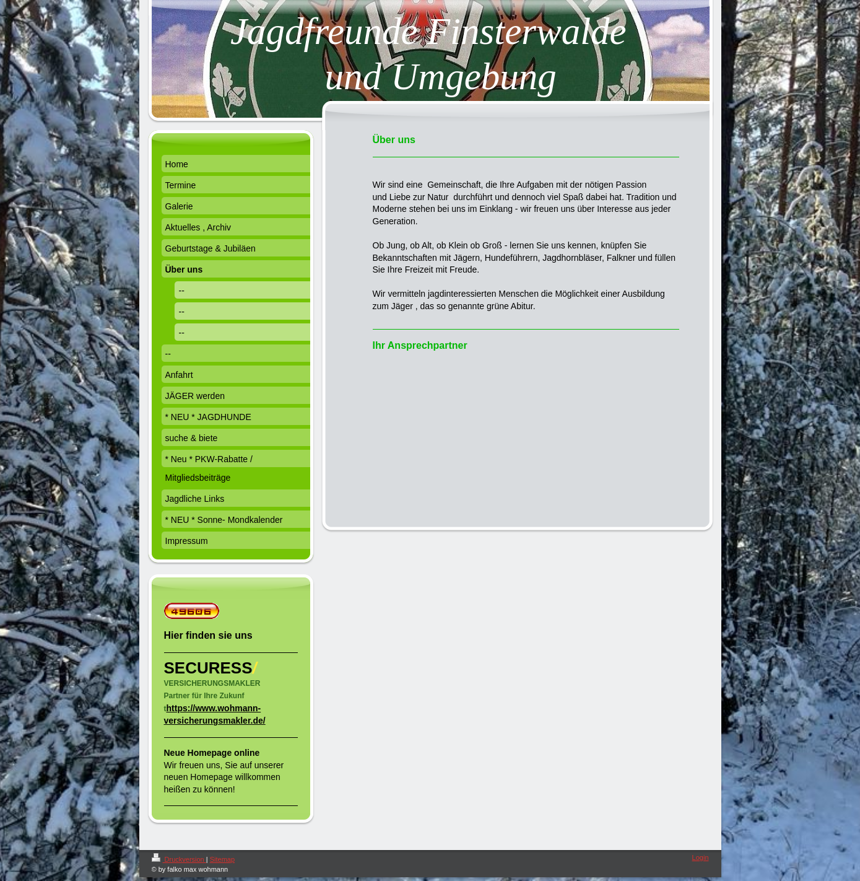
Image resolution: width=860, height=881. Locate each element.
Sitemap (222, 859)
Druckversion (179, 859)
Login (700, 857)
